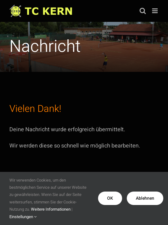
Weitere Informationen (51, 209)
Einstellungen (23, 217)
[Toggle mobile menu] (155, 11)
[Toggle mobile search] (143, 11)
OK (110, 198)
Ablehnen (145, 198)
